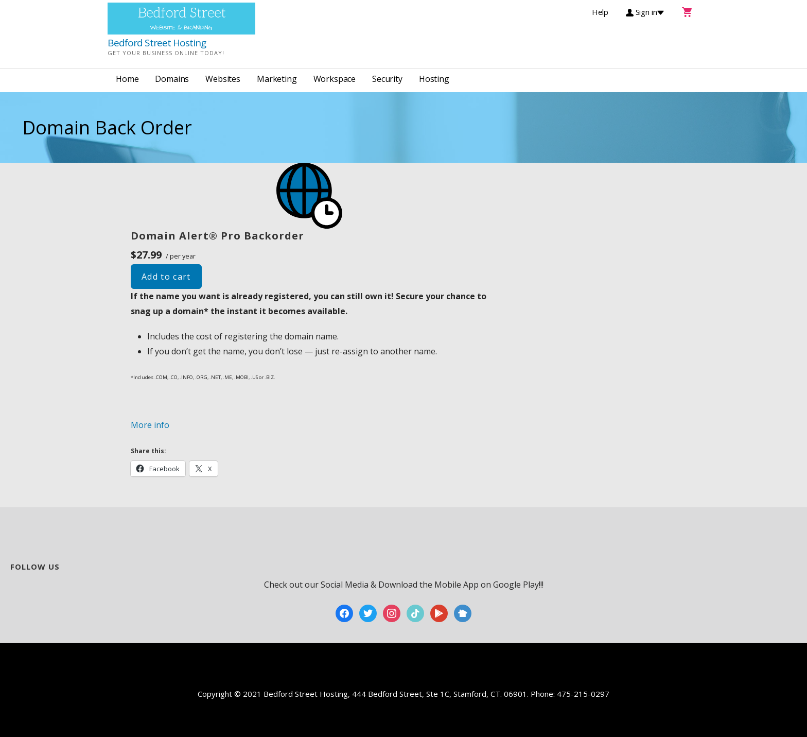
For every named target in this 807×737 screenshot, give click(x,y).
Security (387, 78)
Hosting (434, 78)
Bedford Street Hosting (157, 42)
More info (150, 425)
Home (127, 78)
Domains (172, 78)
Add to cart (166, 276)
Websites (222, 78)
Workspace (334, 78)
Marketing (277, 78)
